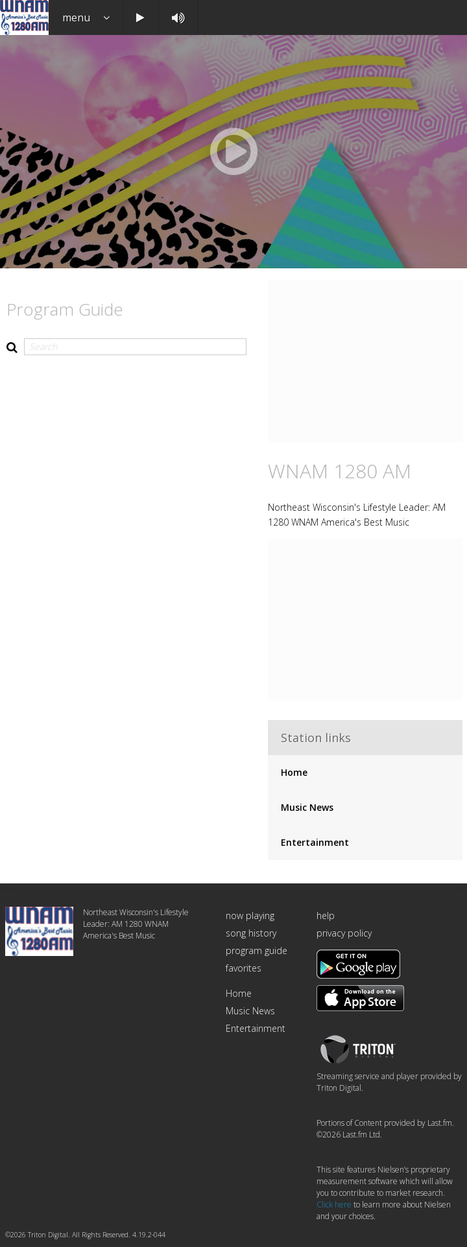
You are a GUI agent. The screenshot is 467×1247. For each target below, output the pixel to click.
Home (294, 772)
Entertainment (315, 842)
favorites (243, 968)
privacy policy (344, 933)
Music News (307, 807)
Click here (334, 1204)
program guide (256, 950)
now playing (250, 915)
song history (251, 933)
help (326, 915)
